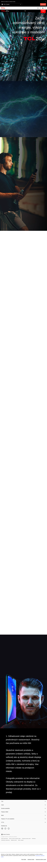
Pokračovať (43, 4)
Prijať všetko (23, 859)
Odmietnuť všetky (31, 859)
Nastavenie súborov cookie (41, 859)
